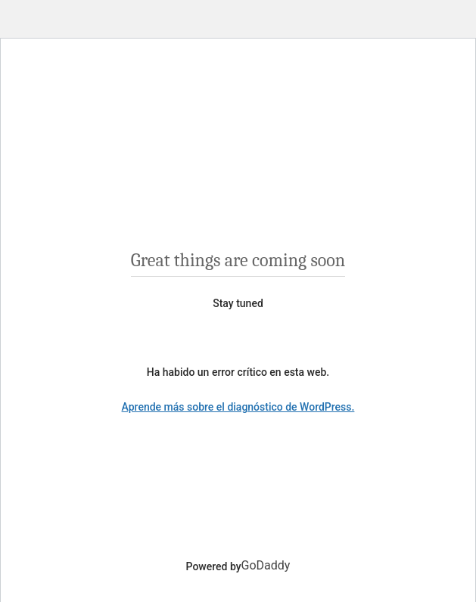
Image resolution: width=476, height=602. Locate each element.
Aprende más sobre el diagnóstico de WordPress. (238, 407)
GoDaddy (266, 565)
